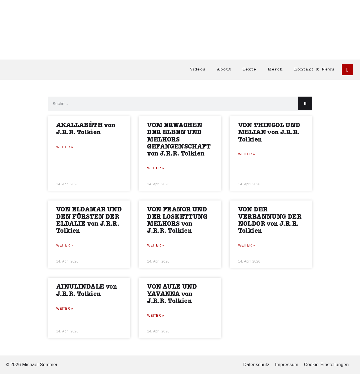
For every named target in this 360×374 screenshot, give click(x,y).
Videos (198, 69)
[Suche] (305, 103)
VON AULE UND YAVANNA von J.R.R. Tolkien (172, 294)
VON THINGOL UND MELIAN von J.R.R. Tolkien (269, 132)
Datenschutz (256, 364)
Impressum (286, 364)
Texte (249, 69)
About (224, 69)
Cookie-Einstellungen (326, 364)
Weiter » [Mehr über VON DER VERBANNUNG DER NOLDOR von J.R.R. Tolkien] (246, 245)
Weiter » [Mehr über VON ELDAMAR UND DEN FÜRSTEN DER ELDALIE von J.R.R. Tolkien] (64, 245)
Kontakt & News (314, 69)
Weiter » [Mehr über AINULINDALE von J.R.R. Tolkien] (64, 309)
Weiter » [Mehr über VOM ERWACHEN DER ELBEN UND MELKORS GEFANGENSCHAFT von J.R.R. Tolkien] (155, 168)
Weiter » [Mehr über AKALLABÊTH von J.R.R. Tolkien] (64, 147)
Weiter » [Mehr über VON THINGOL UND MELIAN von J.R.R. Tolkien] (246, 154)
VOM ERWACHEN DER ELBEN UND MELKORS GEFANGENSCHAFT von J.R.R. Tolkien (179, 139)
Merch (275, 69)
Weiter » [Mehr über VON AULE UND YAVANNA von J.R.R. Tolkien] (155, 316)
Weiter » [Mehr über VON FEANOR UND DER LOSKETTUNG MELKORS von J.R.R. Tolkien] (155, 245)
